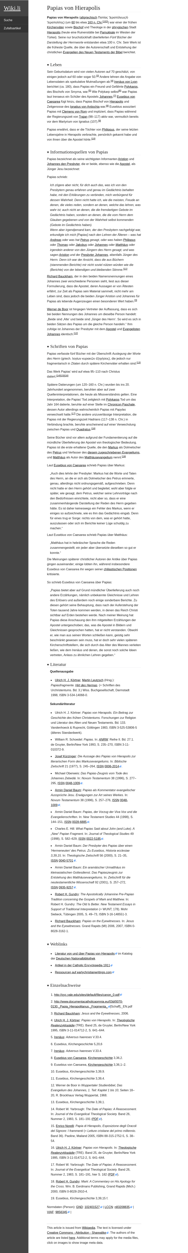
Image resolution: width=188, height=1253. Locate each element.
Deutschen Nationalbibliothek (75, 958)
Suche (8, 20)
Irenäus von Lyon (125, 81)
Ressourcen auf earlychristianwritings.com (83, 972)
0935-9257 (66, 887)
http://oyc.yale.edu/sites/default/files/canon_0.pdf (86, 994)
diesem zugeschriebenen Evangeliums (114, 452)
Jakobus (81, 244)
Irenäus (59, 1037)
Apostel (125, 164)
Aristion (123, 159)
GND (79, 1207)
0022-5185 (93, 838)
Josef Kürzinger (65, 756)
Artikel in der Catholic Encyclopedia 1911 (82, 965)
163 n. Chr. (95, 22)
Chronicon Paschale (121, 404)
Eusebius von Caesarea (70, 465)
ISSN (100, 766)
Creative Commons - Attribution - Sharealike (76, 1232)
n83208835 (122, 1207)
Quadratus (83, 429)
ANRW (103, 739)
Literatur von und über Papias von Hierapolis (85, 953)
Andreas (55, 239)
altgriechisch (88, 17)
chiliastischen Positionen (120, 569)
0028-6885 (79, 821)
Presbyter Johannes (94, 254)
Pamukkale (107, 32)
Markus (113, 447)
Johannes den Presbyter (63, 164)
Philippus (108, 129)
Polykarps (130, 86)
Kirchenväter (55, 27)
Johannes (105, 96)
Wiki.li (12, 8)
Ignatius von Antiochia (85, 106)
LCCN (109, 1207)
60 (73, 22)
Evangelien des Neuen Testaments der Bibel (93, 52)
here (72, 1237)
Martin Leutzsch (92, 680)
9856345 (61, 1212)
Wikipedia (88, 1227)
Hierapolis (53, 32)
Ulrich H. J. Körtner (67, 680)
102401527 (92, 1207)
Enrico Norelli (65, 1126)
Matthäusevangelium (99, 457)
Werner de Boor (57, 309)
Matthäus (121, 244)
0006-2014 (112, 766)
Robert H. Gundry (67, 894)
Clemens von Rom (74, 111)
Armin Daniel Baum (68, 790)
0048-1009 (73, 783)
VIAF (50, 1212)
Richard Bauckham (60, 276)
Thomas (62, 244)
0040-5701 (66, 860)
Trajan (83, 116)
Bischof (78, 27)
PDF (95, 1119)
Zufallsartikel (12, 28)
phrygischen (120, 27)
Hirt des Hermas (86, 685)
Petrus (84, 239)
